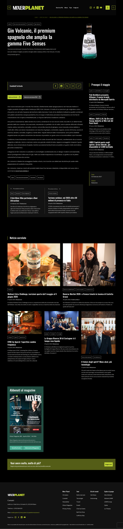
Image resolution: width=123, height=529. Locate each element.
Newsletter (66, 502)
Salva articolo (15, 97)
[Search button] (113, 8)
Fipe (70, 7)
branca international (86, 357)
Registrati (108, 464)
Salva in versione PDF (32, 97)
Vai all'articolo (16, 448)
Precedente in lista (17, 189)
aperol (16, 337)
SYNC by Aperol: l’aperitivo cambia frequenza (22, 343)
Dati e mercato (80, 495)
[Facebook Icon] (94, 8)
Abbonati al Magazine (32, 448)
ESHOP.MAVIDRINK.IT (22, 171)
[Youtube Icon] (101, 8)
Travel (78, 502)
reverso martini (80, 289)
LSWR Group (108, 502)
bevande (18, 193)
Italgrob (75, 7)
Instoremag (93, 498)
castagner (53, 334)
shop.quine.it (23, 512)
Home (36, 17)
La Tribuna (107, 508)
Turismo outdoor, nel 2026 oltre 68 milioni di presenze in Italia (62, 199)
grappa (46, 334)
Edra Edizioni (108, 495)
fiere (12, 193)
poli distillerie (98, 90)
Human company (53, 193)
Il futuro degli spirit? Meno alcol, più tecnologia (96, 363)
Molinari (10, 289)
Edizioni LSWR (108, 498)
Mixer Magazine (67, 505)
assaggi (59, 334)
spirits (9, 24)
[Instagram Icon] (91, 8)
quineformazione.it (33, 512)
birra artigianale (26, 193)
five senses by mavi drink (19, 24)
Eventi (78, 505)
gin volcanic (37, 24)
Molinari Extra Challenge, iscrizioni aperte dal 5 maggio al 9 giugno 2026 (32, 295)
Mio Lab (104, 114)
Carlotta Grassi (89, 289)
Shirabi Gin (106, 138)
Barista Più (59, 7)
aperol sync (22, 337)
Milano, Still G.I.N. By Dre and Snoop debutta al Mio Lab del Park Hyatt (101, 120)
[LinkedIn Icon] (98, 8)
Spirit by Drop (44, 17)
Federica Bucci (75, 299)
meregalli (106, 90)
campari (10, 337)
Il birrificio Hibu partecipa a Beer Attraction (24, 199)
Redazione (23, 203)
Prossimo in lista (54, 189)
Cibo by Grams (80, 508)
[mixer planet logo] (16, 495)
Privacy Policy (67, 508)
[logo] (28, 7)
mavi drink (30, 24)
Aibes (66, 7)
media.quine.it (15, 512)
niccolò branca (97, 357)
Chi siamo (65, 495)
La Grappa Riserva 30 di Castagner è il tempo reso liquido (60, 339)
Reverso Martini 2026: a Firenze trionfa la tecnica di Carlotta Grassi (88, 295)
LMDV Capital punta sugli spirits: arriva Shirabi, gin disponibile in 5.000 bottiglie (101, 144)
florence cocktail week (69, 289)
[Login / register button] (108, 8)
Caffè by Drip (80, 515)
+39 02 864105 (17, 508)
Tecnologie (79, 498)
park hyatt (97, 114)
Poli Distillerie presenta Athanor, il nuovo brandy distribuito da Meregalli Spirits (102, 97)
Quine (106, 505)
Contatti (65, 498)
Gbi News (93, 495)
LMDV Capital (98, 138)
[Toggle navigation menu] (9, 7)
